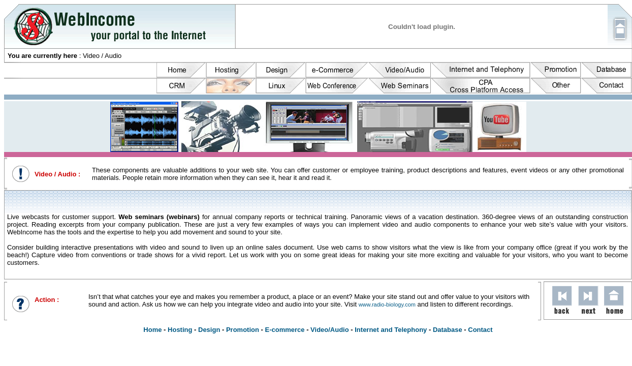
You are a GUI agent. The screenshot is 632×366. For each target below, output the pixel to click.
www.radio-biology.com (387, 304)
